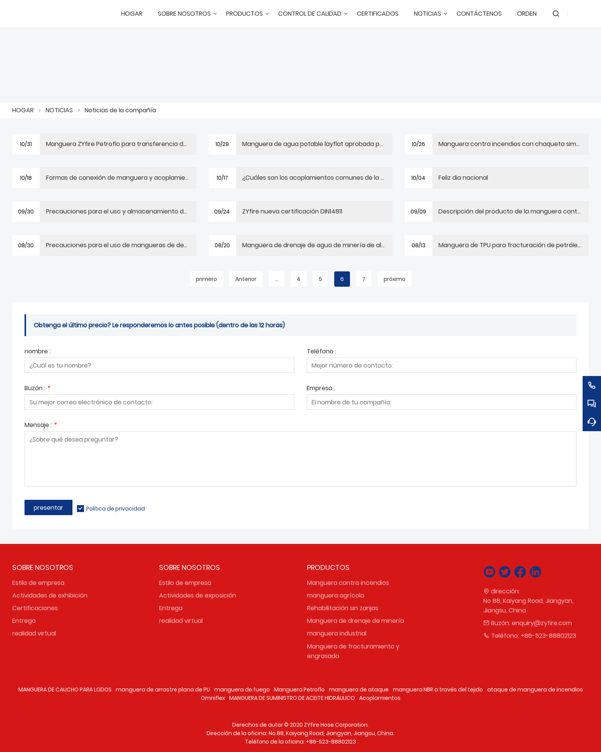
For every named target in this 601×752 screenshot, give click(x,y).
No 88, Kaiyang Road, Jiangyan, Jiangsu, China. (528, 605)
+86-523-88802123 (548, 635)
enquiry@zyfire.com (542, 623)
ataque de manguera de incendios (535, 689)
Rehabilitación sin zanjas (342, 608)
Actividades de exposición (197, 595)
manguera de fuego (242, 689)
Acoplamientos (380, 698)
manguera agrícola (335, 595)
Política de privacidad (115, 508)
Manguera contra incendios (348, 582)
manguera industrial (336, 633)
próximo (395, 279)
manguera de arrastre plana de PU (163, 689)
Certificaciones (35, 608)
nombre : (38, 352)
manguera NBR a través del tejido (438, 689)
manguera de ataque (359, 689)
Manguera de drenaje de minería (355, 620)
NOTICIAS (59, 110)
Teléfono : (321, 352)
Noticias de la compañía (120, 110)
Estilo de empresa (38, 582)
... (276, 279)
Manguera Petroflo (299, 689)
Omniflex (213, 698)
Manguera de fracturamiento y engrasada (353, 651)
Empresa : (321, 388)
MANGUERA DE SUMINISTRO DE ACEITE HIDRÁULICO (292, 698)
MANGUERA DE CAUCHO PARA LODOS (65, 689)
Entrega (24, 620)
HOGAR (23, 110)
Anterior (245, 279)
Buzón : (37, 388)
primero (206, 279)
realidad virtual (34, 633)
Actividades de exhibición (49, 595)
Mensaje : (40, 425)
